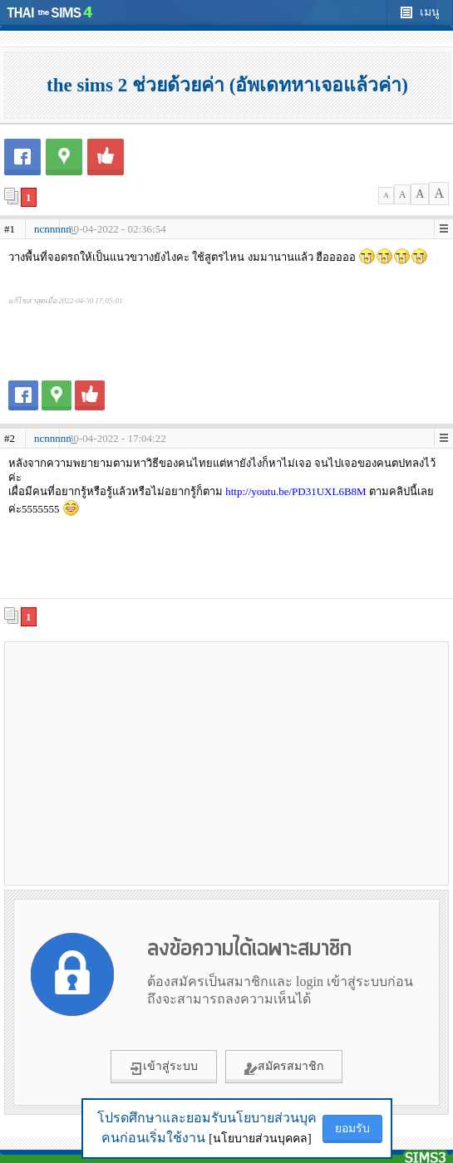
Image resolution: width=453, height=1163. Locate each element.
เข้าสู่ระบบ (164, 1067)
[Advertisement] (227, 762)
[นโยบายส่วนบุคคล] (260, 1138)
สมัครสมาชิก (283, 1067)
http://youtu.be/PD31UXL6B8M (295, 491)
